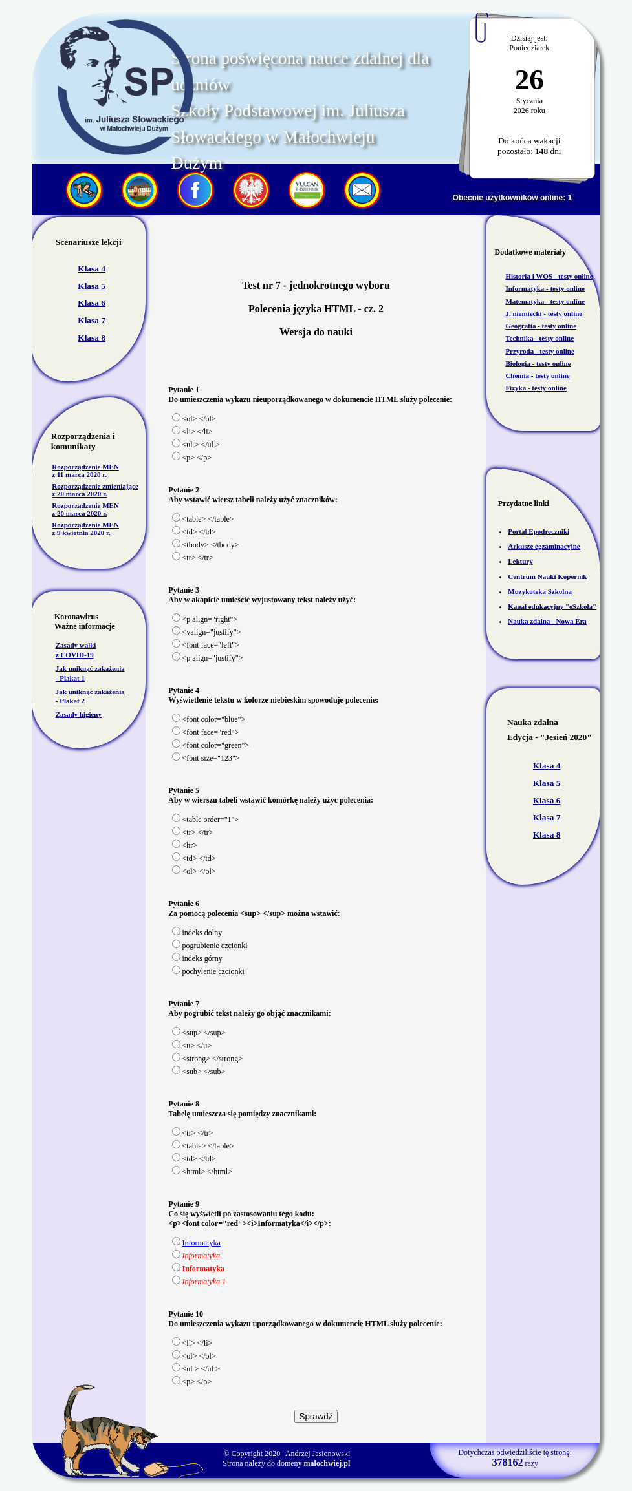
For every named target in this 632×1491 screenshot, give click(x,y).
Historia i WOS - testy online (549, 276)
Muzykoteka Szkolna (540, 591)
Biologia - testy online (538, 363)
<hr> (185, 845)
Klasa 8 (91, 338)
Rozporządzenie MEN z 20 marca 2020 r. (85, 509)
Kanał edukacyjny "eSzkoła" (552, 606)
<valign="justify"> (206, 632)
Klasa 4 (91, 268)
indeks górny (197, 958)
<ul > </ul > (196, 444)
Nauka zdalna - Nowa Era (547, 621)
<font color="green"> (211, 745)
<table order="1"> (205, 819)
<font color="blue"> (209, 719)
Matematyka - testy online (545, 301)
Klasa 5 (91, 286)
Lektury (520, 561)
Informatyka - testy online (545, 288)
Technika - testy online (539, 338)
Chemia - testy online (537, 375)
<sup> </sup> (199, 1032)
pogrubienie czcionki (210, 945)
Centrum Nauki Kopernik (547, 576)
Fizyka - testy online (535, 388)
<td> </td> (194, 531)
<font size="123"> (206, 758)
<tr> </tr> (192, 557)
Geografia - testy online (540, 326)
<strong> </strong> (207, 1058)
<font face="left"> (205, 645)
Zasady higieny (79, 714)
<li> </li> (192, 431)
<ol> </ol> (194, 418)
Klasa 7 (91, 320)
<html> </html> (202, 1171)
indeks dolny (197, 932)
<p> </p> (192, 457)
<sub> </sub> (199, 1071)
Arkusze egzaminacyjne (544, 546)
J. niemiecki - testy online (543, 313)
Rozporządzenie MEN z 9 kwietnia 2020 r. (85, 528)
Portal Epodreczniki (538, 531)
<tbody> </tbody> (205, 544)
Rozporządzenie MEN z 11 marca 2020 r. (85, 470)
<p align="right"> (205, 619)
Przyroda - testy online (539, 351)
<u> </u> (192, 1045)
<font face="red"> (205, 732)
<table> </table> (203, 518)
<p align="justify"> (207, 657)
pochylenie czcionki (208, 971)
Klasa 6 (91, 303)
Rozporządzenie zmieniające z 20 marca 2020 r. (95, 490)
